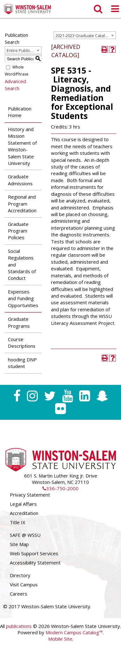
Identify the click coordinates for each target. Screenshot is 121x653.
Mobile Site (60, 639)
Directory (20, 575)
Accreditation (24, 513)
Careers (18, 593)
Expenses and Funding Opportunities (23, 298)
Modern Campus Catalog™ (74, 632)
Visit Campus (24, 584)
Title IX (17, 522)
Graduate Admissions (20, 179)
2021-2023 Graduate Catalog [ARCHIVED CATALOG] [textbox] (85, 35)
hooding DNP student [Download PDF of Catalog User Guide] (22, 362)
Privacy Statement (30, 494)
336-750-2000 (60, 488)
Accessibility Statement (35, 562)
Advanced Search (15, 84)
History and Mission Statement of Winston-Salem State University (22, 146)
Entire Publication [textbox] (23, 50)
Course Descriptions (21, 342)
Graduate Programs (19, 322)
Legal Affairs (23, 504)
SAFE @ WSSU (25, 535)
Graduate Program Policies (18, 231)
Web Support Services (34, 553)
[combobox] (85, 35)
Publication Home (19, 111)
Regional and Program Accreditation (22, 204)
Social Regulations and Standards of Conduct (22, 264)
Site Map (19, 544)
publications (19, 626)
